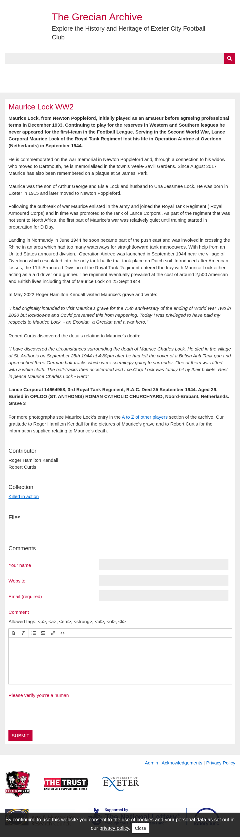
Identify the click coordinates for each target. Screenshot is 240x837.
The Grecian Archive (97, 17)
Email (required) (25, 596)
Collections (69, 70)
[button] (13, 633)
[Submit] (229, 58)
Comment (18, 611)
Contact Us (205, 70)
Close (140, 828)
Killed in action (23, 496)
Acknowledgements (182, 762)
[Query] (120, 58)
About (35, 70)
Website (16, 580)
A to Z (105, 70)
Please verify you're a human (38, 695)
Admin (151, 762)
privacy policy (114, 828)
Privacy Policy (220, 762)
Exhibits (136, 70)
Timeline (170, 70)
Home (11, 70)
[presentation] (14, 633)
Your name (19, 564)
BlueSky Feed (21, 85)
